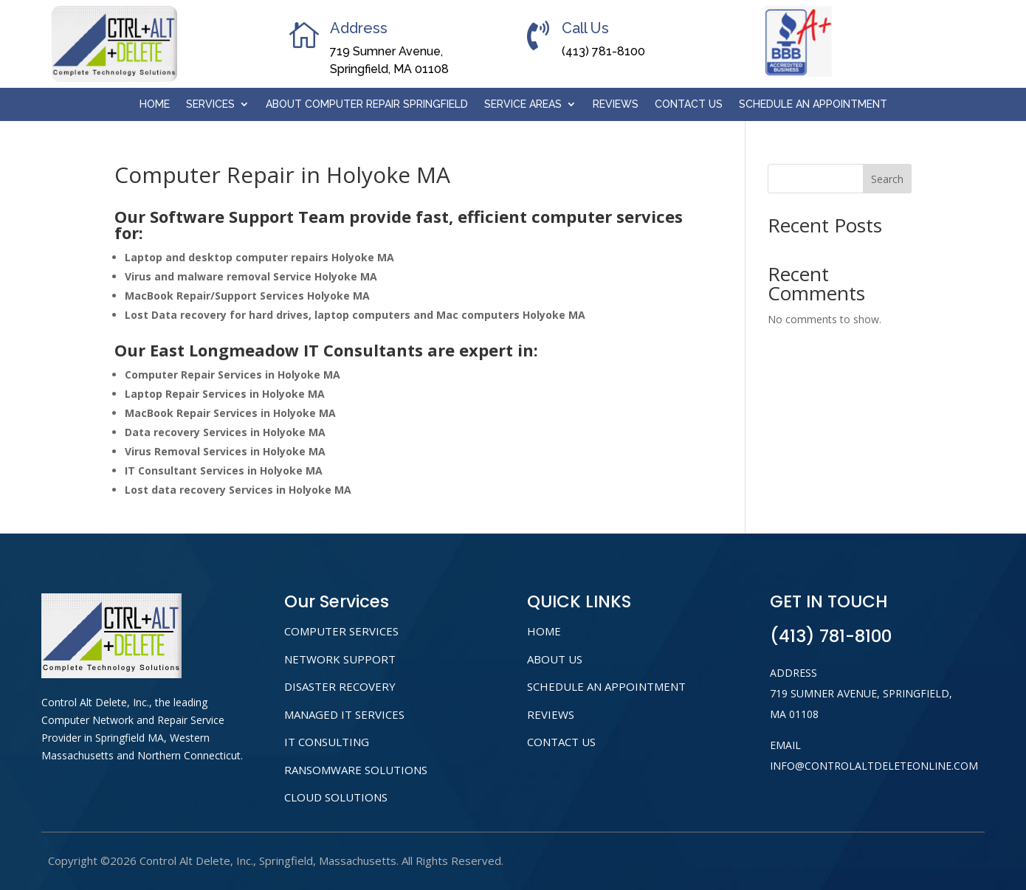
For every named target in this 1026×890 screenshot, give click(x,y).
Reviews (615, 104)
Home (155, 104)
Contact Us (689, 104)
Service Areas (523, 104)
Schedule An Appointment (813, 104)
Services (210, 104)
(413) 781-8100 (603, 51)
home (544, 631)
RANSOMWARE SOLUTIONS (355, 769)
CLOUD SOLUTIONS (336, 797)
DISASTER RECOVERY (340, 686)
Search (887, 179)
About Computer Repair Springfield (367, 104)
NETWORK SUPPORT (340, 659)
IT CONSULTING (326, 741)
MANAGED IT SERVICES (344, 714)
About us (554, 659)
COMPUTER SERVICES (341, 631)
